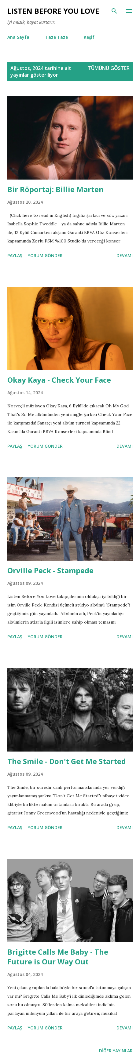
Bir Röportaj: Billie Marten (55, 189)
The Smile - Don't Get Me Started (66, 761)
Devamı (124, 255)
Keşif (89, 37)
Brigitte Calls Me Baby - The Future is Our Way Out (57, 957)
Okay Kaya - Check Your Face (59, 380)
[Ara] (114, 11)
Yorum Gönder (45, 255)
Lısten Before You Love (53, 11)
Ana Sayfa (18, 37)
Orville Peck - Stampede (50, 570)
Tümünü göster (109, 68)
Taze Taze (56, 37)
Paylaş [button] (14, 255)
